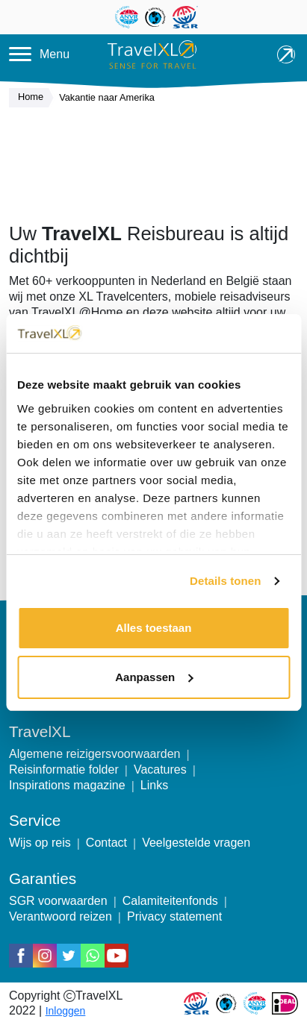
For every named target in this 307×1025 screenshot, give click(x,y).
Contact (106, 842)
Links (154, 785)
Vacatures (160, 769)
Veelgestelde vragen (196, 842)
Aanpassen (154, 677)
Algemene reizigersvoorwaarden (94, 753)
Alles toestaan (154, 627)
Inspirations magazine (67, 785)
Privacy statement (174, 916)
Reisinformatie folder (64, 769)
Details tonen (225, 580)
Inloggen (66, 1011)
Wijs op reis (40, 842)
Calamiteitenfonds (170, 900)
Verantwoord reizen (60, 916)
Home (34, 97)
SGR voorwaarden (58, 900)
